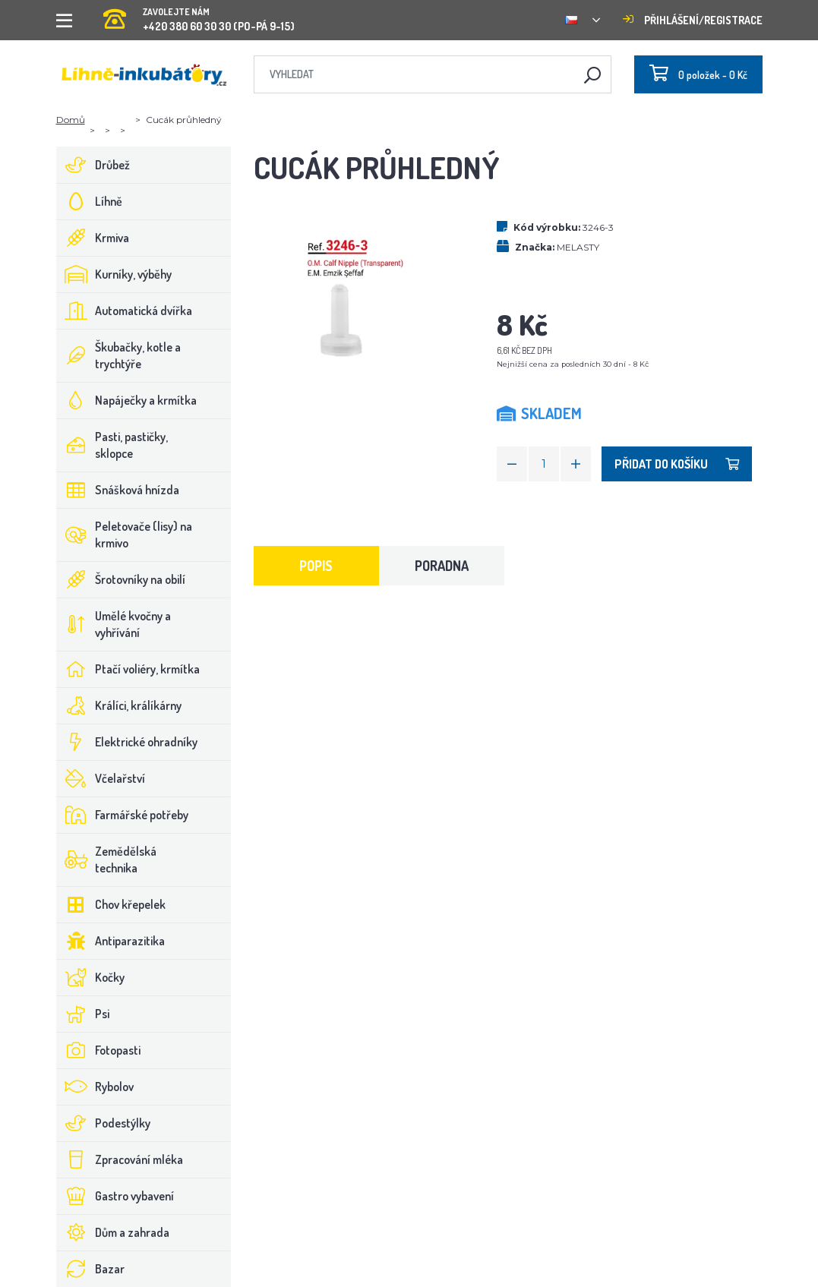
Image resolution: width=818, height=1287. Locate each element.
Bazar (91, 1268)
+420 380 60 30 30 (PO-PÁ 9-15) (199, 15)
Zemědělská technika (106, 859)
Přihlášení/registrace (693, 20)
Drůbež (93, 164)
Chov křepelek (111, 904)
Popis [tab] (316, 565)
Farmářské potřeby (122, 814)
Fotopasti (99, 1050)
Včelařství (101, 778)
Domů (70, 119)
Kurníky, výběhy (114, 274)
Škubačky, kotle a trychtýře (119, 355)
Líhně (89, 201)
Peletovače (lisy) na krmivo (124, 534)
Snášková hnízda (118, 489)
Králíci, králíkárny (119, 705)
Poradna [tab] (442, 565)
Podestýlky (103, 1123)
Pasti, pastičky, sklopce (112, 445)
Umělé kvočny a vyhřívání (114, 624)
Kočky (91, 977)
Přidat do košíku (676, 464)
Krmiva (93, 237)
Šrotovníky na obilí (121, 579)
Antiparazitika (111, 940)
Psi (83, 1013)
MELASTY (578, 247)
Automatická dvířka (124, 310)
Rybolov (95, 1086)
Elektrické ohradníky (127, 741)
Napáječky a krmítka (127, 400)
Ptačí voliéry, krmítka (128, 669)
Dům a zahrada (113, 1232)
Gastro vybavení (115, 1196)
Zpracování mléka (120, 1159)
